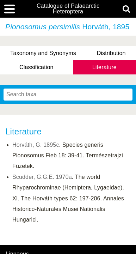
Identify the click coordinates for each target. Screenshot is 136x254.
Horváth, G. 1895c (35, 145)
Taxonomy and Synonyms (43, 53)
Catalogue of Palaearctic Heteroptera (68, 8)
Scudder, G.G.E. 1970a (42, 177)
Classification (36, 67)
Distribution (111, 53)
